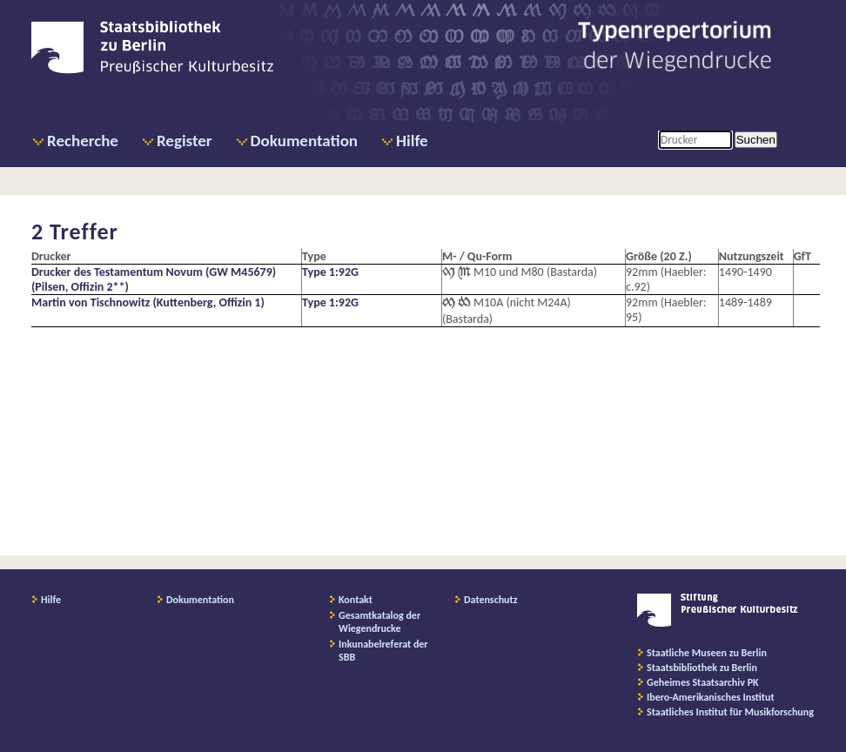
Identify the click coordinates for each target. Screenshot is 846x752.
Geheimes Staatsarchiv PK (703, 682)
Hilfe (412, 141)
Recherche (82, 141)
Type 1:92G (330, 272)
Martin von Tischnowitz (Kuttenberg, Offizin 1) (148, 302)
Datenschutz (491, 600)
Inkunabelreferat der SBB (383, 650)
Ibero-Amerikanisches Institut (711, 697)
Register (184, 141)
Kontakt (356, 600)
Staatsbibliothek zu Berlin (702, 667)
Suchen (756, 139)
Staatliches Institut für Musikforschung (730, 712)
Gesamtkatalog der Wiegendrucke (379, 621)
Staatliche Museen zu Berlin (707, 653)
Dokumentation (304, 141)
